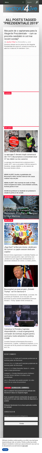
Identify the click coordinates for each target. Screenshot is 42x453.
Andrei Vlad (10, 42)
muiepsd (7, 373)
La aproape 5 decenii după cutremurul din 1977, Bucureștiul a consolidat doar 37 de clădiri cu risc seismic (20, 156)
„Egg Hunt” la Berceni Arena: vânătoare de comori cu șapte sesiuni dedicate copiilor (20, 249)
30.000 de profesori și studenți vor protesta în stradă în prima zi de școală (20, 192)
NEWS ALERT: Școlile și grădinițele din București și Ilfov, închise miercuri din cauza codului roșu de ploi (19, 176)
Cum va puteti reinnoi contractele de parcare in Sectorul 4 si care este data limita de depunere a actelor (21, 399)
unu (5, 380)
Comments (25, 387)
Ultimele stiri (16, 387)
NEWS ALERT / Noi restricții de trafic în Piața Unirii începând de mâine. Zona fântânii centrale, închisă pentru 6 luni (21, 184)
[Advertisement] (21, 75)
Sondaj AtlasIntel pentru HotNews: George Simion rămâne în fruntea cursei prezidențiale (19, 375)
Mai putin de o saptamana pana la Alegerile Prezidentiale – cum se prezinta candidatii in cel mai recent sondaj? (20, 34)
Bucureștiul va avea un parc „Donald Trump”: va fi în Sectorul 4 (19, 290)
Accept (5, 449)
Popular (7, 387)
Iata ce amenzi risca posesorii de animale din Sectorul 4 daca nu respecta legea (19, 392)
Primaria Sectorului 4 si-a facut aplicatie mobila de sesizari (20, 406)
